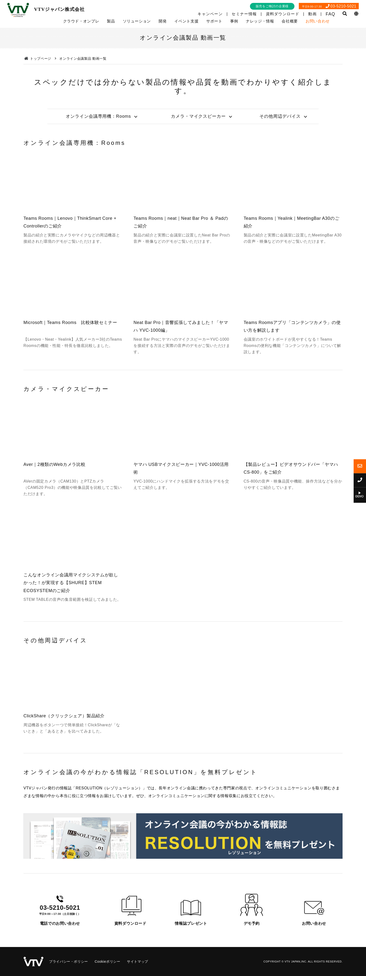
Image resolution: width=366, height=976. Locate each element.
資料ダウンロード (282, 14)
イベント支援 (186, 21)
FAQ (330, 14)
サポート (214, 21)
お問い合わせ (318, 21)
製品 (111, 21)
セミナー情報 (244, 14)
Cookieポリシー (107, 961)
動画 (312, 14)
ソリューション (137, 21)
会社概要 (290, 21)
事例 (234, 21)
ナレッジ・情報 (260, 21)
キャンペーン (210, 14)
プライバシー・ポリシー (68, 961)
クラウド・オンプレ (81, 21)
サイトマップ (137, 961)
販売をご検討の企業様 (272, 6)
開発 (163, 21)
